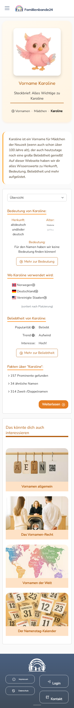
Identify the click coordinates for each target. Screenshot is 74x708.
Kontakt (54, 698)
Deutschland (26, 291)
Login (54, 683)
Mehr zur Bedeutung (37, 261)
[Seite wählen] (37, 197)
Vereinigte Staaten (30, 297)
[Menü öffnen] (7, 8)
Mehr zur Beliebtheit (37, 353)
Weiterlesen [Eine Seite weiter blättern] (53, 404)
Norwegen (24, 285)
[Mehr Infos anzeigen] (37, 705)
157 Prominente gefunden (29, 376)
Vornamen (22, 111)
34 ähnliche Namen (24, 383)
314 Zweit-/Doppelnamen (29, 391)
